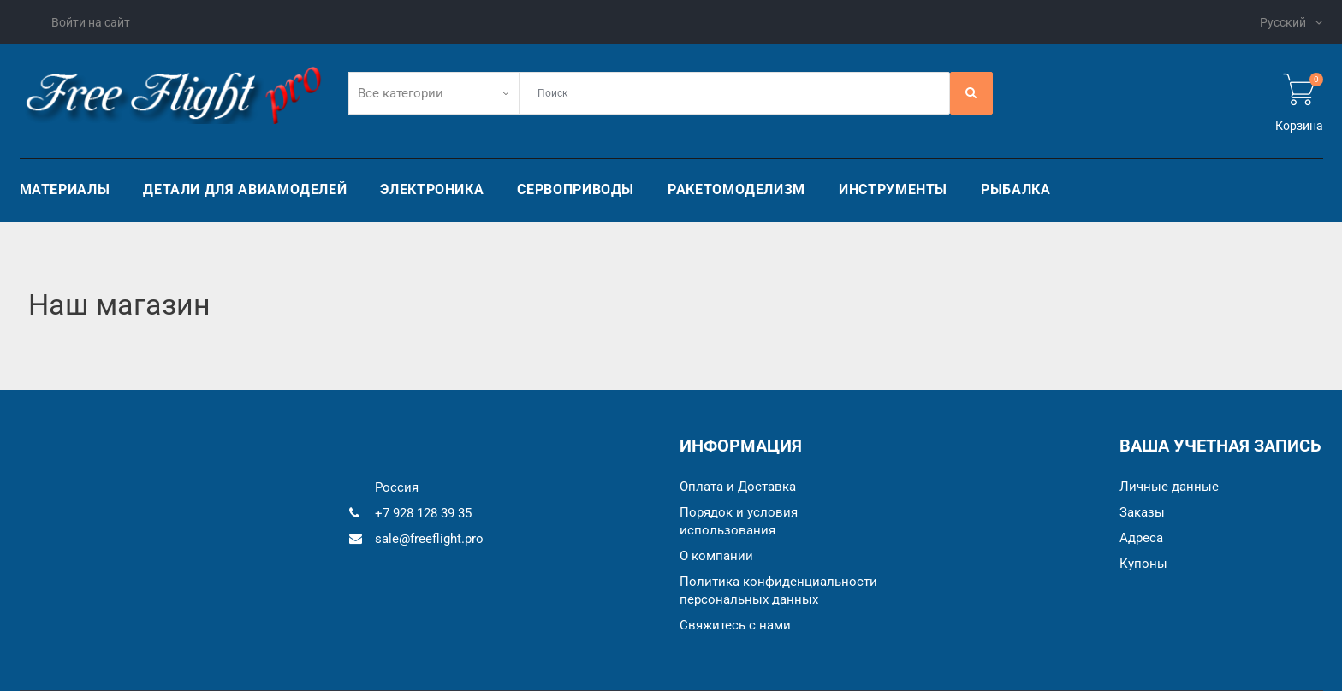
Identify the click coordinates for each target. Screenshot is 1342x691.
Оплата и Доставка (738, 486)
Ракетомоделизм (736, 189)
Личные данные (1169, 486)
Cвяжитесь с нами (735, 625)
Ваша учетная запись (1220, 445)
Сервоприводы (575, 189)
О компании (716, 556)
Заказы (1142, 512)
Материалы (65, 189)
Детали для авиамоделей (245, 189)
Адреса (1141, 538)
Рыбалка (1015, 189)
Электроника (432, 189)
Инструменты (893, 189)
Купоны (1143, 563)
